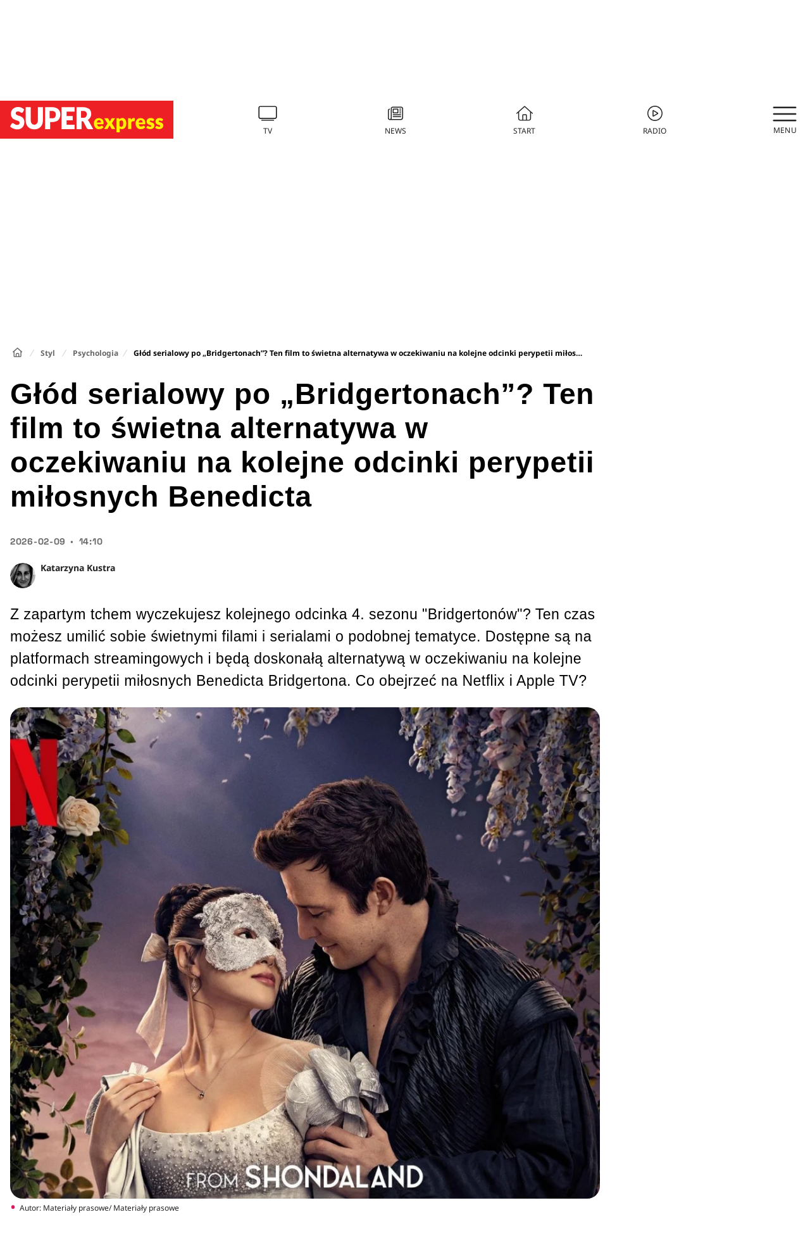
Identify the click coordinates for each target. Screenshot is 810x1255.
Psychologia (95, 353)
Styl (47, 353)
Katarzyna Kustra (77, 568)
